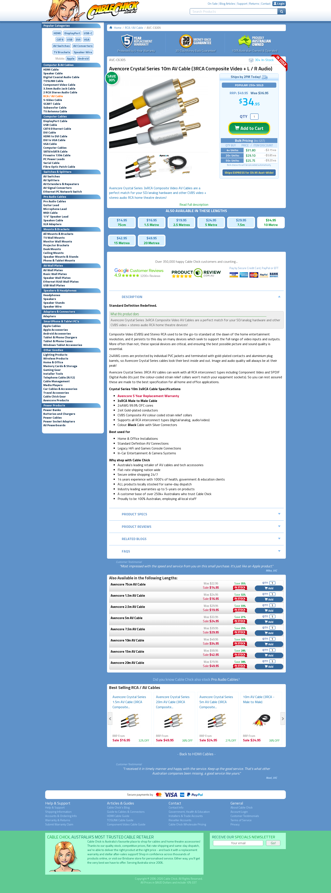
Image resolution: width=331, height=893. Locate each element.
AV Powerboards (54, 425)
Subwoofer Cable (54, 107)
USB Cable (50, 125)
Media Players (52, 385)
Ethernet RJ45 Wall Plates (61, 281)
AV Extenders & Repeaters (61, 184)
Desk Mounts (52, 249)
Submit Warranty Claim (59, 824)
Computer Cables (54, 148)
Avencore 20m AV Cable (127, 662)
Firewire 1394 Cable (57, 155)
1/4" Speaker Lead (55, 216)
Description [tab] (201, 296)
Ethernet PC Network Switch (62, 191)
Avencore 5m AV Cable (126, 617)
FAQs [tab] (201, 551)
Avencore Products (56, 400)
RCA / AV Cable (53, 96)
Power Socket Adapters (59, 421)
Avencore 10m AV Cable (127, 640)
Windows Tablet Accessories (62, 345)
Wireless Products (55, 358)
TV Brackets (62, 52)
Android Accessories (57, 333)
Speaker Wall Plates (57, 278)
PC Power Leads (54, 159)
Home (117, 28)
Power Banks (52, 410)
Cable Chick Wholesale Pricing (187, 824)
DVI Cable (49, 132)
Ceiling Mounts (53, 253)
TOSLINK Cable (53, 81)
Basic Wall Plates (55, 274)
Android (83, 58)
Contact (265, 3)
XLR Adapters (52, 224)
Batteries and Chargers (59, 414)
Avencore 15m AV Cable (127, 651)
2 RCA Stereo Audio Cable (60, 92)
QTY (243, 116)
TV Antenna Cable (55, 111)
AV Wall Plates (53, 270)
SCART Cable (51, 104)
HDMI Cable (51, 69)
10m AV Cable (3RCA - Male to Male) (258, 699)
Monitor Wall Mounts (57, 241)
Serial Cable (51, 163)
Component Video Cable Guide (126, 824)
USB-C (88, 33)
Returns (254, 3)
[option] (158, 112)
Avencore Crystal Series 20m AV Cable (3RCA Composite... (173, 701)
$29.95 (241, 220)
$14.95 (122, 220)
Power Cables (52, 417)
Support (242, 3)
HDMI (57, 33)
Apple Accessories (55, 330)
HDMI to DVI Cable (55, 136)
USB (69, 39)
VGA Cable (50, 144)
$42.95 (122, 238)
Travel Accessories (56, 393)
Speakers (49, 299)
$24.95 (211, 220)
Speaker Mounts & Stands (60, 257)
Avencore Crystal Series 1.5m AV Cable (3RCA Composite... (129, 701)
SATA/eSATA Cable (55, 151)
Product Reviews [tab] (201, 526)
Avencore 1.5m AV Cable (128, 595)
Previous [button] (110, 718)
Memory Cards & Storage (60, 366)
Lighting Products (55, 355)
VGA (86, 39)
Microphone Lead (55, 209)
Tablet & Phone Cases (58, 341)
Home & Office (53, 362)
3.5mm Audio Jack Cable (59, 88)
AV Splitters (51, 180)
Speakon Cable (53, 220)
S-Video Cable (52, 100)
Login (279, 3)
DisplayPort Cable (55, 121)
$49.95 (152, 238)
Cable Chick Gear (54, 396)
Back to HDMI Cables (196, 754)
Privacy (235, 824)
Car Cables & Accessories (60, 389)
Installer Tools (53, 374)
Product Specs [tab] (201, 514)
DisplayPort (72, 33)
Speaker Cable (53, 73)
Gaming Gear (52, 370)
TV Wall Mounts (54, 238)
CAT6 (60, 39)
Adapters (49, 316)
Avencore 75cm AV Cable (128, 584)
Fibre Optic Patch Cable (59, 167)
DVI (78, 39)
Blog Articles (227, 3)
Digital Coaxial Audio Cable (61, 77)
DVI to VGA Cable (54, 140)
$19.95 (181, 220)
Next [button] (283, 718)
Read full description (193, 204)
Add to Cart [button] (249, 128)
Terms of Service (241, 820)
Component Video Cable (59, 85)
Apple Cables (52, 326)
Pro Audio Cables (54, 201)
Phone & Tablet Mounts (59, 260)
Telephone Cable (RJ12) (59, 377)
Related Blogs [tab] (201, 538)
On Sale (213, 3)
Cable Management (56, 381)
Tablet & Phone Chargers (60, 337)
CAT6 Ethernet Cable (57, 129)
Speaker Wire (83, 52)
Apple (71, 58)
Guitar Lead (51, 205)
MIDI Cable (50, 213)
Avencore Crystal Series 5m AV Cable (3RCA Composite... (216, 701)
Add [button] (269, 588)
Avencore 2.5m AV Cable (128, 606)
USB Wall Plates (54, 285)
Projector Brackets (56, 245)
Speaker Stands (54, 303)
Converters (82, 46)
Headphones (51, 295)
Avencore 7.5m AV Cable (128, 629)
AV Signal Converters (57, 188)
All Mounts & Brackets (58, 234)
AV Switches (61, 46)
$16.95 (152, 220)
